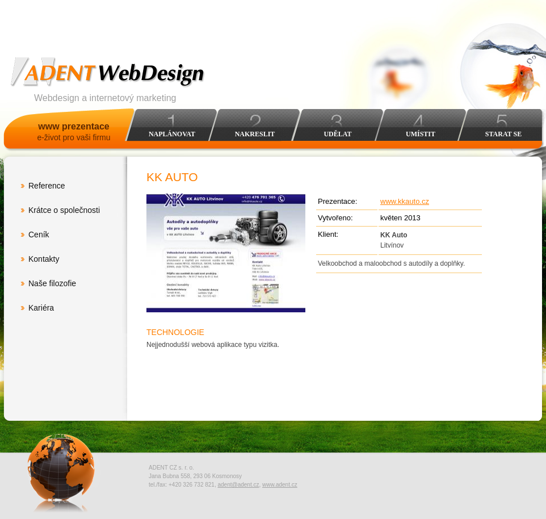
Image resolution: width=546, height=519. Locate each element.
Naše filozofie (52, 283)
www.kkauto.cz (404, 201)
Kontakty (43, 258)
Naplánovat (172, 134)
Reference (46, 185)
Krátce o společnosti (64, 210)
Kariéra (41, 307)
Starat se (503, 134)
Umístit (420, 134)
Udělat (337, 134)
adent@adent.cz (238, 485)
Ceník (38, 234)
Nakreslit (255, 134)
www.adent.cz (279, 485)
